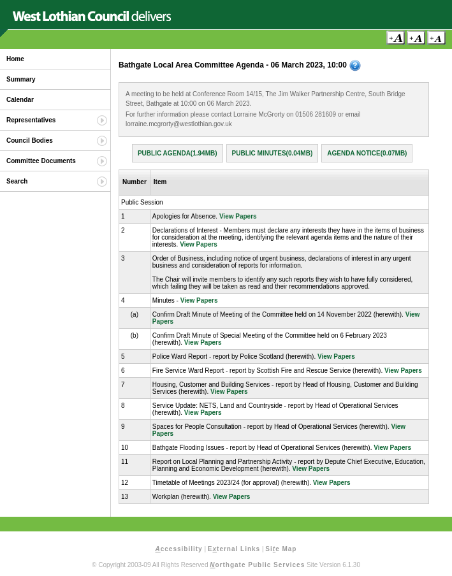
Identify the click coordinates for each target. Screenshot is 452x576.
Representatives (30, 120)
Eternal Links (234, 548)
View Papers (238, 216)
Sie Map (280, 548)
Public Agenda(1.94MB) (177, 153)
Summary (21, 79)
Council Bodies (29, 140)
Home (15, 58)
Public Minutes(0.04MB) (272, 153)
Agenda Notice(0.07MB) (367, 153)
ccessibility (179, 548)
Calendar (20, 99)
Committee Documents (41, 160)
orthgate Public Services (257, 564)
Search (16, 181)
